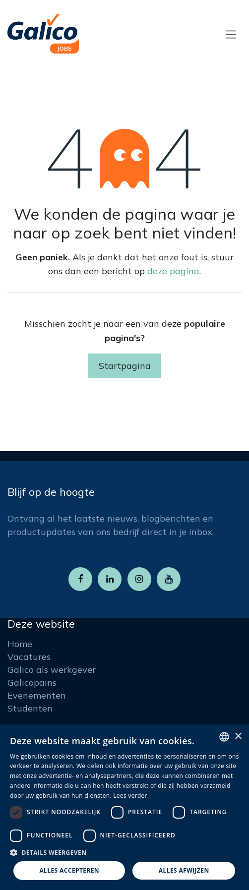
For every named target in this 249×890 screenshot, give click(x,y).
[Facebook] (80, 579)
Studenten (30, 708)
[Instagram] (139, 579)
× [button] (238, 736)
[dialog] (124, 807)
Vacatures (29, 656)
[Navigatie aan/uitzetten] (231, 34)
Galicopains (32, 682)
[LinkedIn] (110, 579)
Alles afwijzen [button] (184, 870)
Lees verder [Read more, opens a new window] (130, 795)
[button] (124, 852)
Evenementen (36, 695)
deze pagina (173, 271)
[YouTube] (169, 579)
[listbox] (224, 737)
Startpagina (125, 365)
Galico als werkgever (51, 669)
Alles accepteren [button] (69, 870)
